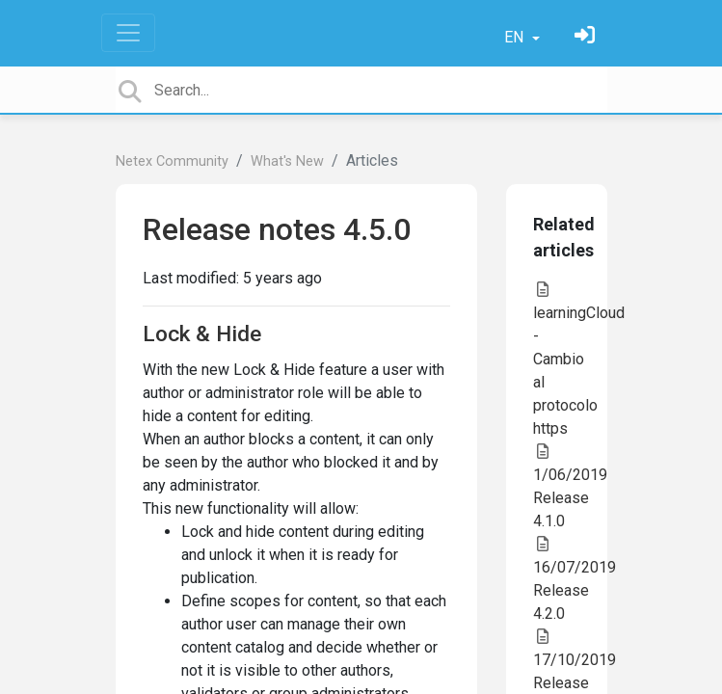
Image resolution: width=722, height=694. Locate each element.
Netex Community (172, 161)
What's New (287, 161)
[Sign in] (587, 37)
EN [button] (515, 37)
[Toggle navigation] (128, 32)
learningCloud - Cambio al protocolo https (579, 359)
